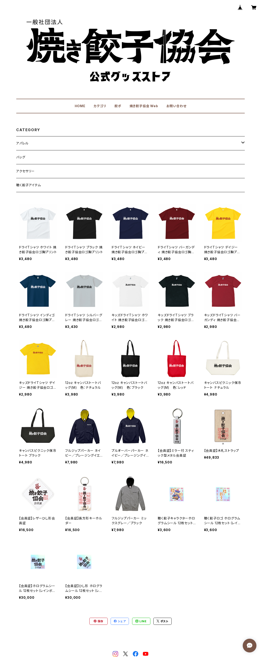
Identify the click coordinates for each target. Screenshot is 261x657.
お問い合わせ (176, 106)
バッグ (20, 157)
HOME (80, 106)
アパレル (22, 143)
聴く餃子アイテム (28, 185)
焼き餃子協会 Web (144, 106)
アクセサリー (25, 171)
